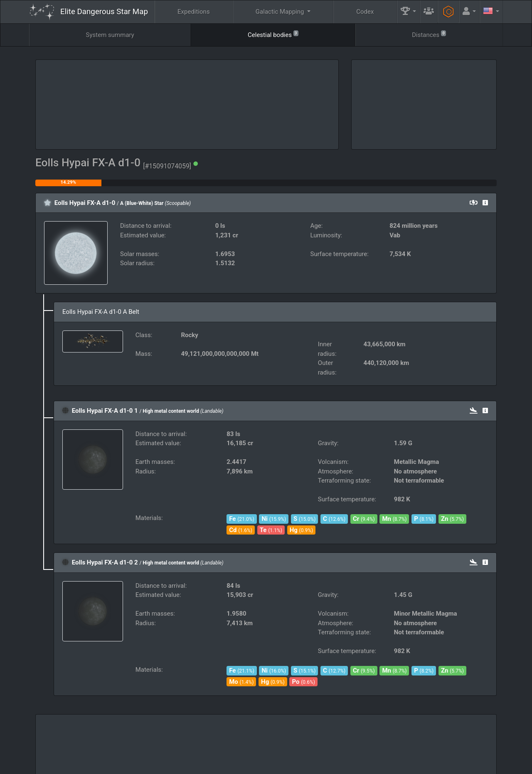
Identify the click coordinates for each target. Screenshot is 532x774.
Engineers (407, 743)
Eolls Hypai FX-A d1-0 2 (105, 562)
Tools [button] (447, 743)
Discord (368, 765)
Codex (365, 11)
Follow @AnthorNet (210, 765)
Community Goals (351, 743)
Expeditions (193, 11)
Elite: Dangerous (51, 747)
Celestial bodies (273, 34)
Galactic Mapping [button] (280, 11)
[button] (408, 11)
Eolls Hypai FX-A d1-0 (85, 203)
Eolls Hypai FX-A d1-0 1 (105, 410)
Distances (429, 34)
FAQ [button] (262, 743)
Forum (397, 765)
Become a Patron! (264, 765)
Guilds (300, 743)
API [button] (483, 743)
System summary (110, 35)
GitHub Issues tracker (321, 765)
